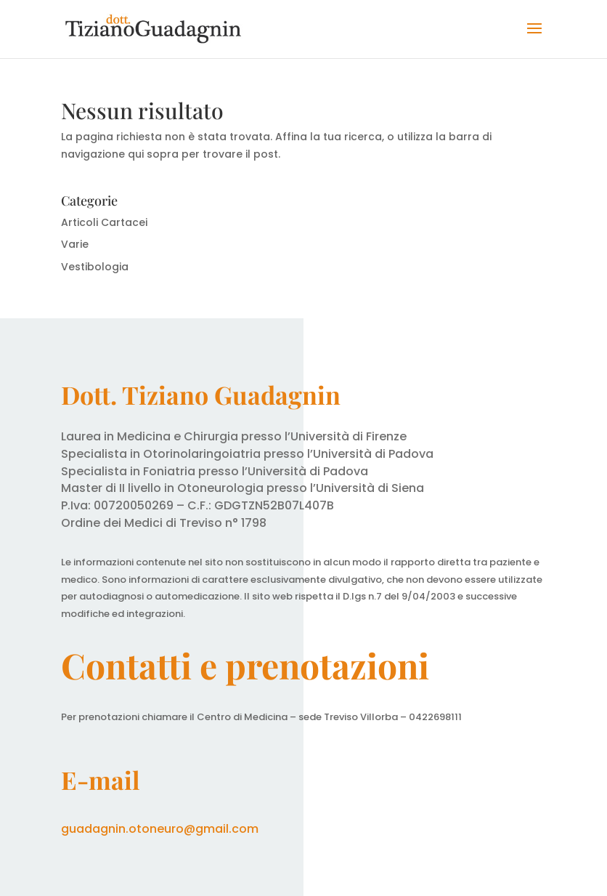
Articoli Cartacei (104, 222)
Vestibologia (95, 266)
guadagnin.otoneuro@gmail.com (159, 828)
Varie (75, 244)
